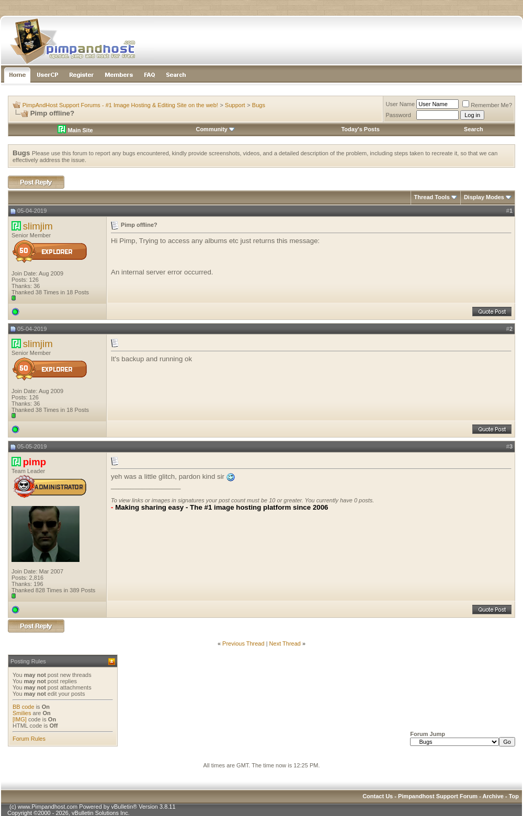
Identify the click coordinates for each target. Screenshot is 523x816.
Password (398, 115)
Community (215, 129)
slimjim (38, 226)
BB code (24, 707)
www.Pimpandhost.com (47, 806)
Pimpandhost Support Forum (437, 796)
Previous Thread (243, 643)
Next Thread (285, 643)
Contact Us (377, 796)
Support (235, 105)
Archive (493, 796)
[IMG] (20, 719)
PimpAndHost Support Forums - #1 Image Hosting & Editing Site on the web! (120, 105)
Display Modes (484, 197)
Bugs (258, 105)
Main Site (75, 130)
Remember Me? (487, 105)
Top (514, 796)
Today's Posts (360, 129)
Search (473, 129)
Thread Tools (432, 197)
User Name (400, 104)
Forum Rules (29, 738)
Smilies (22, 713)
